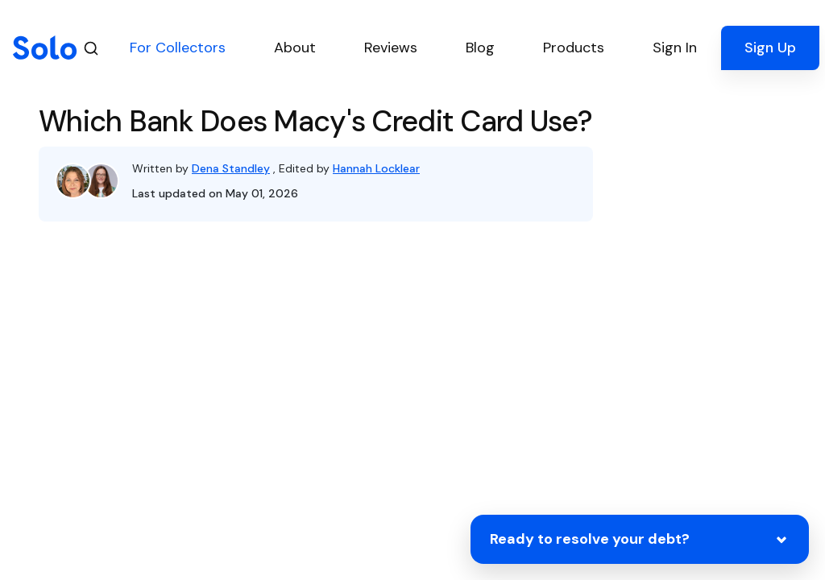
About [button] (295, 47)
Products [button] (573, 47)
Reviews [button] (390, 47)
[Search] (91, 48)
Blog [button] (480, 47)
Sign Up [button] (770, 47)
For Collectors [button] (178, 47)
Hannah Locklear (376, 168)
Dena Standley (231, 168)
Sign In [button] (675, 47)
